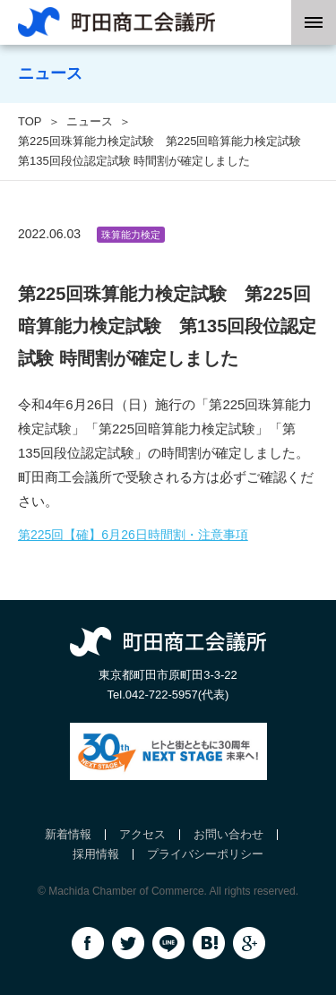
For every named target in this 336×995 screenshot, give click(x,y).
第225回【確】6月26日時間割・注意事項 (133, 535)
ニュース (89, 121)
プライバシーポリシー (205, 854)
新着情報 (68, 834)
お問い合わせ (228, 834)
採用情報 (96, 854)
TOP (30, 121)
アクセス (142, 834)
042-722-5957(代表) (177, 694)
